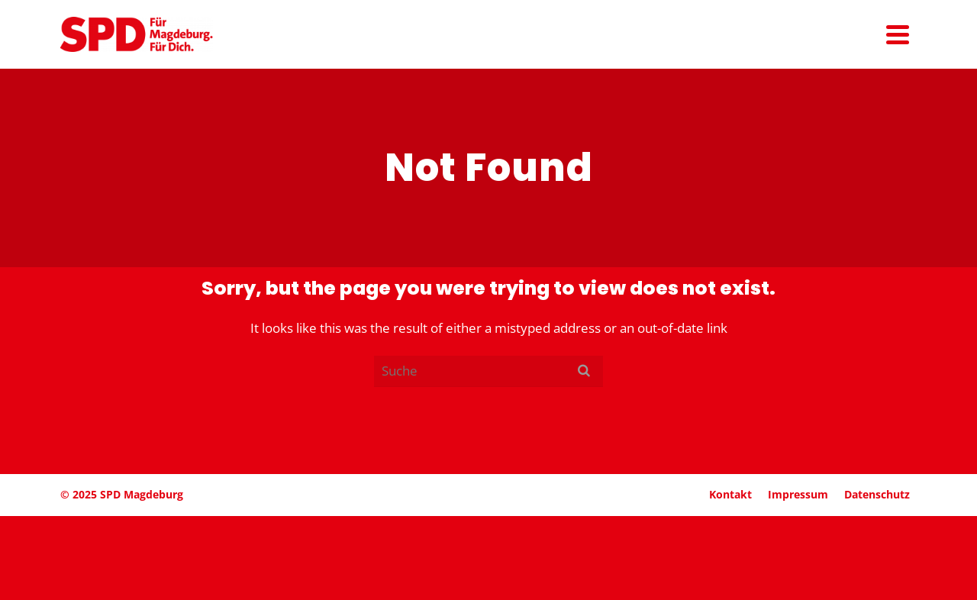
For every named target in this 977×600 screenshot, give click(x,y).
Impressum (798, 494)
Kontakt (730, 494)
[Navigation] (898, 34)
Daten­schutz (877, 494)
